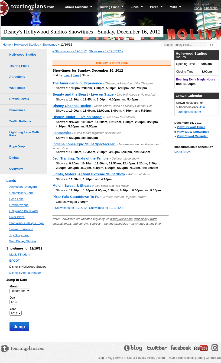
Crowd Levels (19, 99)
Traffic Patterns (20, 121)
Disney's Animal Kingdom (26, 272)
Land (67, 75)
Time (76, 75)
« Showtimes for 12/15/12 (69, 51)
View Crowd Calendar (192, 136)
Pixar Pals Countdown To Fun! (77, 197)
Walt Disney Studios (22, 241)
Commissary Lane (21, 193)
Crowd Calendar (78, 7)
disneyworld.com (121, 219)
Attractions (17, 76)
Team (161, 358)
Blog (101, 358)
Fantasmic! (61, 133)
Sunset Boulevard (21, 229)
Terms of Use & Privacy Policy (135, 358)
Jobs (200, 358)
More (175, 7)
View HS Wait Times (191, 127)
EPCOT (14, 260)
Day (12, 297)
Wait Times (17, 88)
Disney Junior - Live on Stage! (77, 117)
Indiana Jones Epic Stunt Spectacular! (84, 144)
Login (198, 8)
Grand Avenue (19, 205)
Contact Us (213, 358)
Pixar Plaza (17, 217)
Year (13, 309)
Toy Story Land (19, 235)
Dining (14, 157)
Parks (156, 7)
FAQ (109, 358)
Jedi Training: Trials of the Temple (80, 158)
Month (14, 286)
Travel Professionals (180, 358)
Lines (137, 7)
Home (7, 44)
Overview (16, 168)
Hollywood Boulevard (23, 211)
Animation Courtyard (23, 187)
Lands (11, 181)
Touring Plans (111, 7)
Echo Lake (16, 199)
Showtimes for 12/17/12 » (106, 51)
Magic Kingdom (19, 254)
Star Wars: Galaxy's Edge (26, 223)
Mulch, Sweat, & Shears (71, 185)
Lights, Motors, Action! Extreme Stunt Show (88, 174)
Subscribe (211, 8)
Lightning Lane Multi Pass (24, 133)
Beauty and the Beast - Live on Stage (83, 94)
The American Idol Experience (77, 83)
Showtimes (49, 44)
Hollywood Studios (26, 44)
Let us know (182, 151)
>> (211, 45)
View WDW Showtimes (193, 131)
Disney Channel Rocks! (71, 106)
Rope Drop (17, 146)
